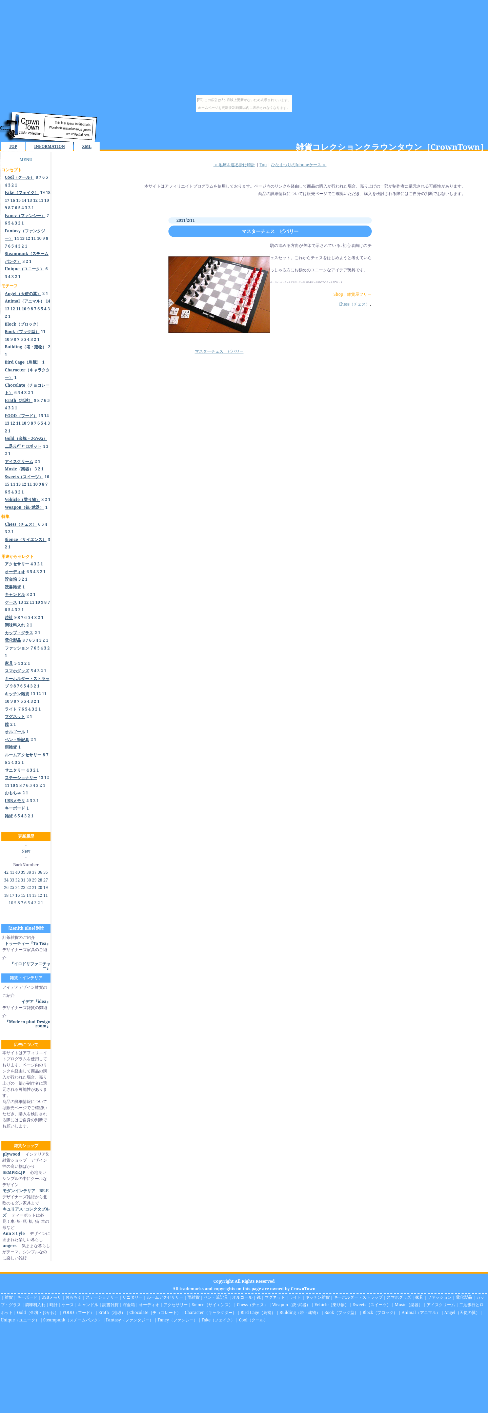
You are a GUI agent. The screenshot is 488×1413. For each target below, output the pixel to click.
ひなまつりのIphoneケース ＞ (299, 165)
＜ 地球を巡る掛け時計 (234, 165)
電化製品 (464, 1297)
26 (6, 887)
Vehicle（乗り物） (331, 1305)
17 (7, 200)
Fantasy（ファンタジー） (130, 1320)
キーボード (27, 1297)
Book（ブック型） (341, 1312)
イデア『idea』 (35, 1001)
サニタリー (132, 1297)
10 (46, 200)
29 (34, 880)
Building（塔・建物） (300, 1312)
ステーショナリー (102, 1297)
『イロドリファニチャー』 (30, 966)
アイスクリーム (441, 1305)
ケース (68, 1305)
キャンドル (88, 1305)
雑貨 (9, 1297)
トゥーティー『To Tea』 (27, 943)
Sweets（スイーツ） (371, 1305)
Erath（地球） (111, 1312)
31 (23, 880)
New (26, 851)
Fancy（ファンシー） (178, 1320)
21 (34, 887)
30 (28, 880)
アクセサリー (175, 1305)
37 (34, 872)
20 (40, 887)
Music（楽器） (409, 1305)
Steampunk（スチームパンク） (72, 1320)
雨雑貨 (193, 1297)
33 (11, 880)
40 (17, 872)
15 (18, 200)
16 (13, 200)
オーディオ (149, 1305)
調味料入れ (35, 1305)
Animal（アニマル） (421, 1312)
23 (23, 887)
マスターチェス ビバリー (270, 231)
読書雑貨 (110, 1305)
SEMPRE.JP (13, 1172)
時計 (53, 1305)
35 (45, 872)
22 (28, 887)
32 (17, 880)
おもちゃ (73, 1297)
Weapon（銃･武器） (291, 1305)
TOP (13, 146)
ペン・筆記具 (216, 1297)
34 (6, 880)
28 (40, 880)
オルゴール (242, 1297)
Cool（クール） (253, 1320)
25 (11, 887)
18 (48, 192)
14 (24, 200)
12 (35, 200)
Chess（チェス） (354, 304)
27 (45, 880)
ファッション (439, 1297)
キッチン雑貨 (317, 1297)
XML (87, 146)
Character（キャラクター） (211, 1312)
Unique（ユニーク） (20, 1320)
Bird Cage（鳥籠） (258, 1312)
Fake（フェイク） (218, 1320)
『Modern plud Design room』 (27, 1024)
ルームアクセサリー (165, 1297)
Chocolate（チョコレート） (155, 1312)
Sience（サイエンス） (212, 1305)
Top (263, 165)
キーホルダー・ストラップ (358, 1297)
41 (11, 872)
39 (23, 872)
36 (40, 872)
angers (9, 1246)
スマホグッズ (399, 1297)
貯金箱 (129, 1305)
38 (28, 872)
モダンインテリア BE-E (25, 1191)
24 (17, 887)
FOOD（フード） (79, 1312)
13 (29, 200)
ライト (295, 1297)
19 (42, 192)
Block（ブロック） (380, 1312)
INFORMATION (49, 146)
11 (41, 200)
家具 (419, 1297)
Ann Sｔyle (13, 1233)
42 (6, 872)
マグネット (275, 1297)
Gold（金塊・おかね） (38, 1312)
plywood (11, 1154)
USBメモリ (51, 1297)
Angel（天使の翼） (462, 1312)
